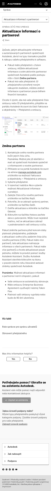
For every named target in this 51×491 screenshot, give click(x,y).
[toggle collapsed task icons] (35, 4)
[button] (24, 10)
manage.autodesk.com (29, 172)
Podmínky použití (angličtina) (37, 482)
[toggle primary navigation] (4, 4)
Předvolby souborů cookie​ (21, 479)
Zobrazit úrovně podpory (14, 424)
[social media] (9, 469)
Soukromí (6, 479)
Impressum (6, 486)
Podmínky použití (17, 482)
